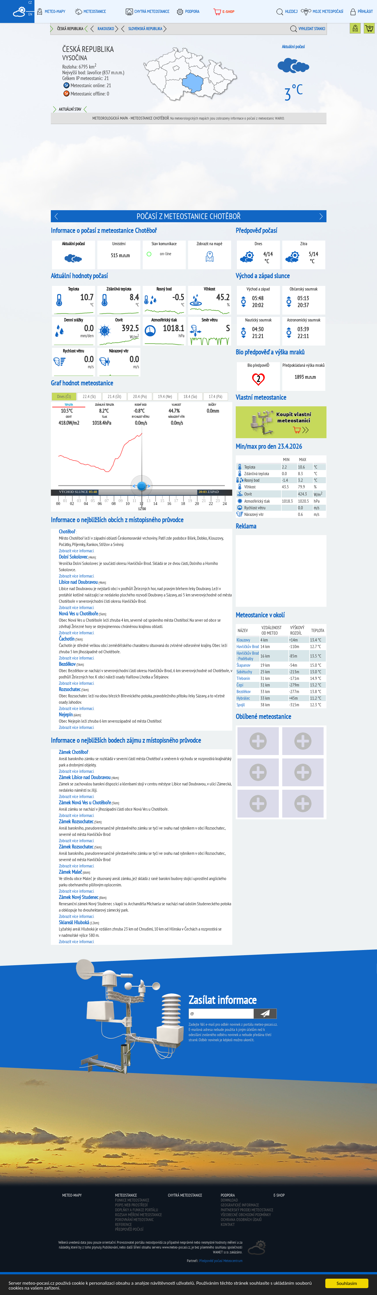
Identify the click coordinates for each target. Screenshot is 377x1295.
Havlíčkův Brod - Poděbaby (248, 655)
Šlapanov (243, 665)
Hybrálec (243, 698)
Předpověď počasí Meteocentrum (220, 1260)
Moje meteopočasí (322, 11)
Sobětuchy (244, 671)
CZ (30, 2)
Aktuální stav (70, 109)
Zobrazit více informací (76, 550)
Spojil (241, 704)
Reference (123, 1224)
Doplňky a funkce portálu (136, 1209)
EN (30, 14)
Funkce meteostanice (132, 1200)
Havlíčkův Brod (248, 646)
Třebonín (243, 678)
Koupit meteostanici (374, 29)
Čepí (240, 685)
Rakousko (106, 28)
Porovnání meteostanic (134, 1219)
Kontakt (228, 1224)
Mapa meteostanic (360, 29)
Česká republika (70, 28)
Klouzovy (243, 640)
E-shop (223, 11)
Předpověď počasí (129, 1229)
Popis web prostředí (131, 1205)
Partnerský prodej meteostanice (247, 1209)
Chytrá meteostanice (146, 11)
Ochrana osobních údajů (241, 1219)
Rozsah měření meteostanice (138, 1214)
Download (229, 1200)
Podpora (187, 11)
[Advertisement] (188, 167)
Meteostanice (89, 11)
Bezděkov (244, 691)
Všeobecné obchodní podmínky (246, 1214)
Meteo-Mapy (49, 11)
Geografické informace (240, 1205)
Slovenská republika (145, 28)
